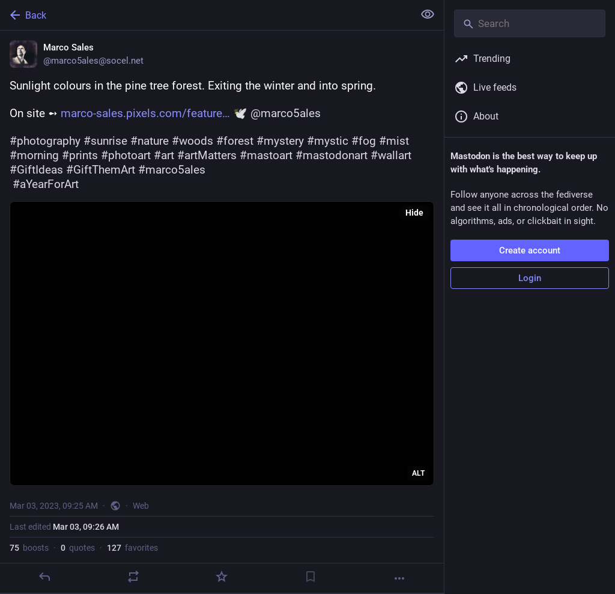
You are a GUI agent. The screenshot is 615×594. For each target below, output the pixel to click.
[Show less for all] (427, 14)
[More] (399, 578)
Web (141, 506)
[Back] (205, 15)
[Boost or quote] (133, 576)
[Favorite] (221, 576)
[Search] (529, 23)
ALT (418, 473)
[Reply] (44, 576)
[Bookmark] (310, 576)
